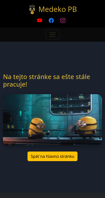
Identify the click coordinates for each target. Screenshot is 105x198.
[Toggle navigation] (52, 35)
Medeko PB (57, 9)
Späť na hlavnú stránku (52, 156)
